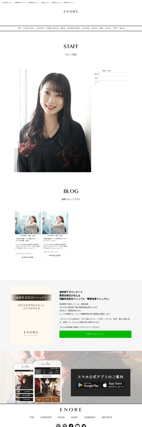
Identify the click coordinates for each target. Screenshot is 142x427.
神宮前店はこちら (33, 2)
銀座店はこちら (56, 2)
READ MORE (28, 257)
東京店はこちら (68, 2)
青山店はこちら (7, 2)
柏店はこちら (45, 2)
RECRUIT (107, 417)
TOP (31, 417)
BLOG (61, 417)
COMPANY (90, 417)
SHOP (74, 417)
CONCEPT (46, 417)
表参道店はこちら (20, 2)
